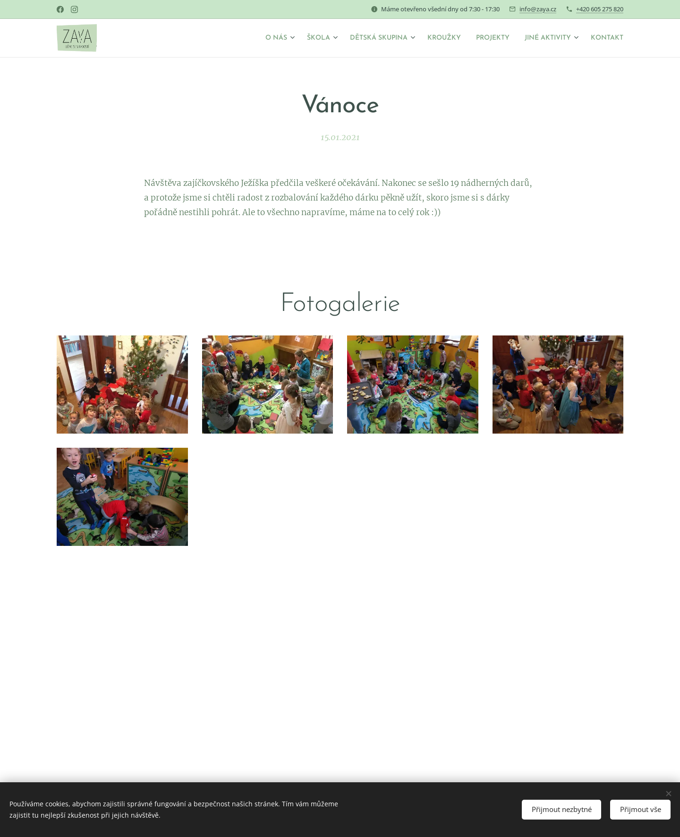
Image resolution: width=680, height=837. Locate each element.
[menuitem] (242, 38)
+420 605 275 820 (599, 9)
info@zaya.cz (537, 9)
